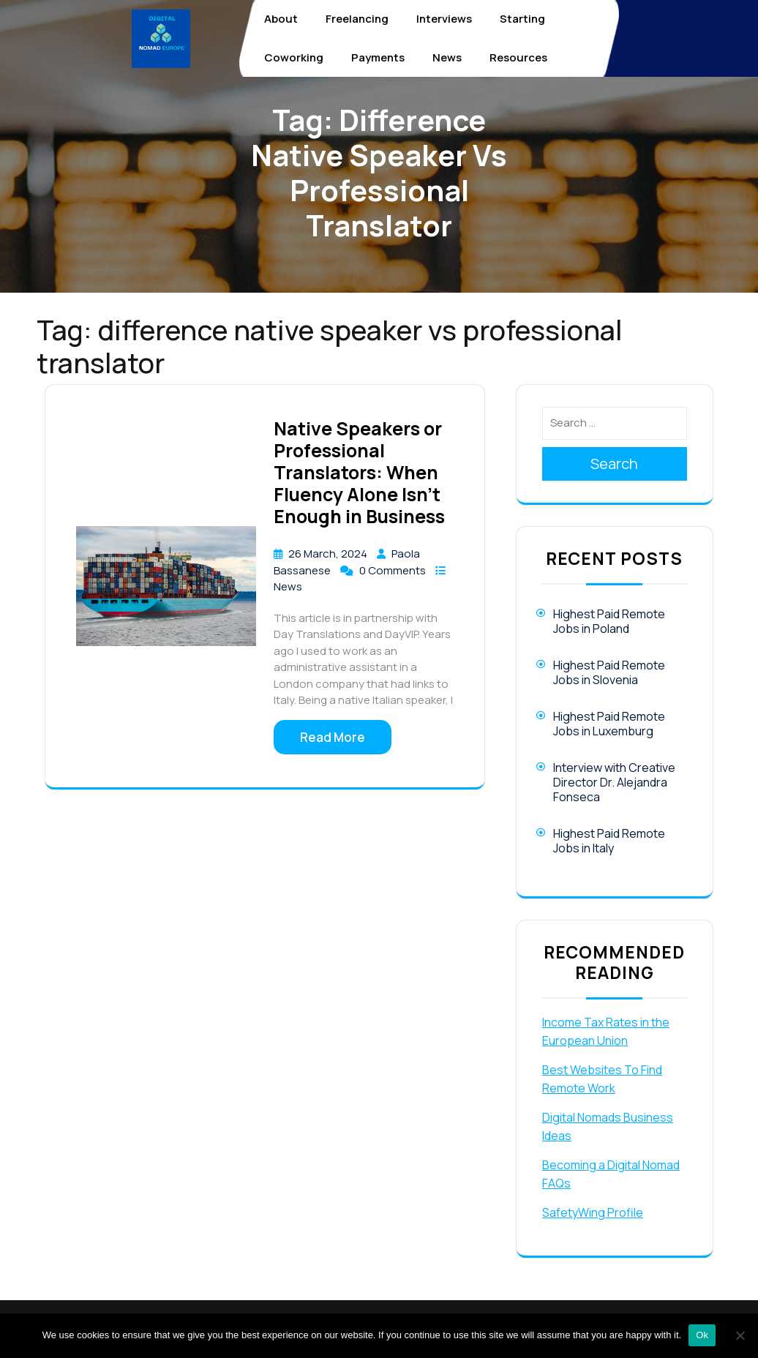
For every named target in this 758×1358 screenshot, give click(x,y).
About (281, 18)
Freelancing (357, 18)
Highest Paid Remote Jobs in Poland (609, 621)
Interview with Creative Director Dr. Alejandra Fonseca (614, 782)
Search (614, 463)
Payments (378, 57)
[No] (739, 1335)
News (447, 57)
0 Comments (393, 570)
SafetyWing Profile (592, 1212)
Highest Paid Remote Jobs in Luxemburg (609, 723)
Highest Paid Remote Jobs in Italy (609, 840)
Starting (522, 18)
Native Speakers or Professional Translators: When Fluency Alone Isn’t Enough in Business (359, 472)
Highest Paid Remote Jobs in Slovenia (609, 672)
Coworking (293, 57)
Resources (518, 57)
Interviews (444, 18)
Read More (332, 737)
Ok (702, 1334)
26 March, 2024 (328, 553)
